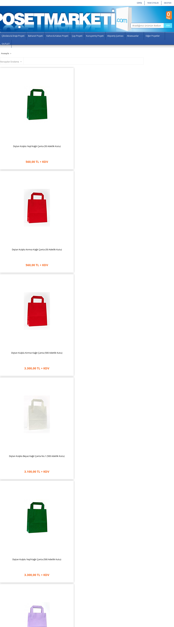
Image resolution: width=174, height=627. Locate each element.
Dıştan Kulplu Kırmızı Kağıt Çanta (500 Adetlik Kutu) (89, 110)
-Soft (68, 624)
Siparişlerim (65, 594)
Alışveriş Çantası (115, 35)
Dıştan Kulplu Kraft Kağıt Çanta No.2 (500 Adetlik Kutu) (54, 516)
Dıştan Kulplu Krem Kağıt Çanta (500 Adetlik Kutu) (126, 176)
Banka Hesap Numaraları (44, 605)
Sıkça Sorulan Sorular (15, 600)
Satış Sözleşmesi (40, 602)
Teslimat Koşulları (40, 583)
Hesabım (64, 591)
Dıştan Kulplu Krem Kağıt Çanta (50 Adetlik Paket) (17, 311)
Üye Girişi (64, 583)
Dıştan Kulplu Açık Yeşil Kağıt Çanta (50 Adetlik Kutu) (17, 448)
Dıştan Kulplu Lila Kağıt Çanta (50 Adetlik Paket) (126, 243)
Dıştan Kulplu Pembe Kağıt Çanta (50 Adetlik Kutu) (126, 379)
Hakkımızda (10, 587)
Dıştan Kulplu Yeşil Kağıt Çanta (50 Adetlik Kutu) (17, 108)
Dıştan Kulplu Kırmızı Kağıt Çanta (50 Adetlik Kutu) (53, 110)
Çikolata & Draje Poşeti (13, 35)
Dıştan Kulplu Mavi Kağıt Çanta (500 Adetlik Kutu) (54, 446)
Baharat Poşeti (35, 35)
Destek (167, 3)
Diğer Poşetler (153, 35)
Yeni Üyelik (65, 587)
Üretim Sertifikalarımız (16, 597)
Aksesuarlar (133, 35)
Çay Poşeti (77, 35)
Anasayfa (9, 583)
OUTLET (6, 43)
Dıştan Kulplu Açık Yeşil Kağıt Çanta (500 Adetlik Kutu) (53, 245)
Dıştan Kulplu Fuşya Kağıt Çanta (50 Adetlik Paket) (53, 311)
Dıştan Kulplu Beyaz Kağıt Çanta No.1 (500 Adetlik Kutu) (126, 110)
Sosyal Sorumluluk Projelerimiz (13, 592)
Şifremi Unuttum (67, 598)
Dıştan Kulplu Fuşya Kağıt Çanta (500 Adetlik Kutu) (90, 243)
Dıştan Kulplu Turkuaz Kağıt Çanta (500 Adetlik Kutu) (17, 380)
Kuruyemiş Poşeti (95, 35)
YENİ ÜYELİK (153, 3)
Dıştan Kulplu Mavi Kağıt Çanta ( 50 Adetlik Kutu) (90, 446)
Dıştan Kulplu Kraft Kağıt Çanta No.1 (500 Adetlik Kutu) (17, 245)
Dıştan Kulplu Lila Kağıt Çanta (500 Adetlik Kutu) (53, 176)
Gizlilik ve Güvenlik (41, 594)
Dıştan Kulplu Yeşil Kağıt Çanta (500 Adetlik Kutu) (17, 176)
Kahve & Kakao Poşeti (57, 35)
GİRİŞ (139, 3)
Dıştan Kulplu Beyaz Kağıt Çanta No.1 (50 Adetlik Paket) (126, 313)
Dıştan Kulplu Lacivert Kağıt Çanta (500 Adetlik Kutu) (89, 178)
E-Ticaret (76, 624)
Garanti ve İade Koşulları (44, 587)
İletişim (8, 604)
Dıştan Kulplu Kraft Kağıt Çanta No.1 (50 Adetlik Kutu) (126, 448)
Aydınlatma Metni (40, 598)
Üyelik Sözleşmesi (40, 591)
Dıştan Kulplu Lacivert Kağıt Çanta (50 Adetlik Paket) (90, 313)
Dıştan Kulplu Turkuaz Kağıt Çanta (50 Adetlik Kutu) (53, 380)
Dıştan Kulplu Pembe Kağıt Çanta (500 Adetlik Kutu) (90, 379)
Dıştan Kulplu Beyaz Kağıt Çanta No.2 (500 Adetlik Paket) (17, 516)
